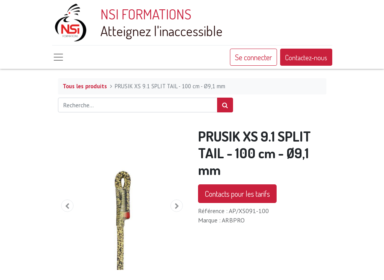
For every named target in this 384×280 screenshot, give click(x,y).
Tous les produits (85, 86)
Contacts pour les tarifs (237, 194)
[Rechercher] (225, 105)
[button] (67, 205)
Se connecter (253, 57)
